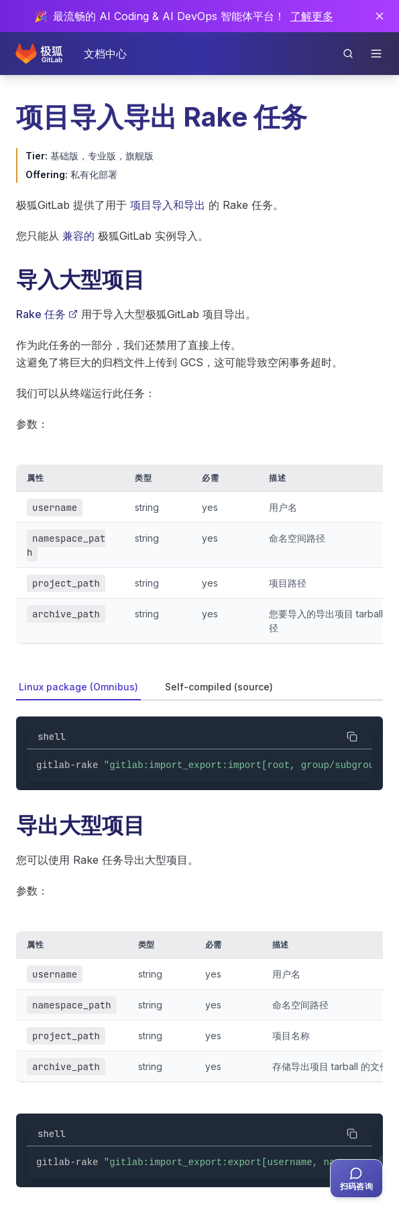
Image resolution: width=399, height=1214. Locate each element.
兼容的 (78, 235)
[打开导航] (376, 54)
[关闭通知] (379, 16)
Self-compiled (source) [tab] (219, 686)
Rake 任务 (47, 314)
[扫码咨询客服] (356, 1178)
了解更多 (311, 16)
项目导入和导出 (167, 205)
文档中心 (105, 53)
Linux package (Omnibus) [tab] (78, 686)
